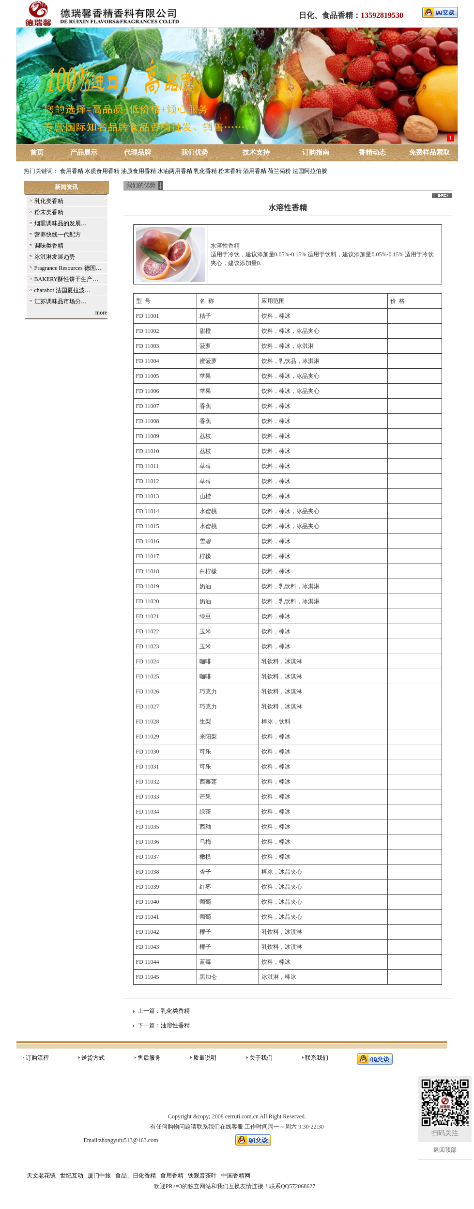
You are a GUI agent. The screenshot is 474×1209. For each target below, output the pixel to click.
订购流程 (37, 1057)
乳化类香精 (175, 1010)
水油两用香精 (174, 171)
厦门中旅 (99, 1175)
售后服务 (149, 1057)
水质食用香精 (102, 171)
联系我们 (316, 1057)
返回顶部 (445, 1149)
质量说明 (204, 1057)
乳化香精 (205, 171)
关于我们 (261, 1057)
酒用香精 (254, 171)
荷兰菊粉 (279, 171)
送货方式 (93, 1057)
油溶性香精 (175, 1025)
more (101, 312)
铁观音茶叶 (202, 1175)
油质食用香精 (138, 171)
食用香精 (71, 171)
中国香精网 (235, 1175)
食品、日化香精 (135, 1175)
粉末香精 (230, 171)
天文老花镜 (41, 1175)
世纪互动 (71, 1175)
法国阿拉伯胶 (309, 171)
